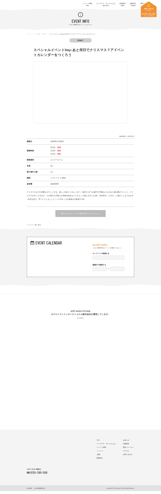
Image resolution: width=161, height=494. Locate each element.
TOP (98, 443)
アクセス (126, 454)
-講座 (98, 457)
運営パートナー (128, 450)
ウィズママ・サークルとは (105, 4)
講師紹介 (133, 4)
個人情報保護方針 (39, 491)
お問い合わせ (127, 457)
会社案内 (29, 491)
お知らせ (126, 443)
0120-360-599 (38, 475)
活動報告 (122, 4)
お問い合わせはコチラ (149, 9)
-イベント (100, 454)
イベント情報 (87, 4)
